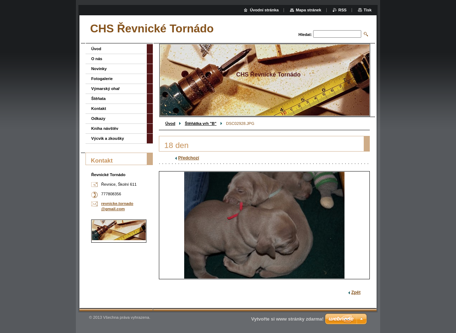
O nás (96, 59)
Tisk (368, 10)
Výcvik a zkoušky (107, 138)
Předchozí (188, 157)
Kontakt (98, 108)
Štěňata (98, 98)
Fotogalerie (102, 78)
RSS (342, 10)
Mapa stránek (308, 10)
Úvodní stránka (264, 10)
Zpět (356, 292)
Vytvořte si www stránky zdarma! (287, 319)
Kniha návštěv (104, 128)
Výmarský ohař (105, 88)
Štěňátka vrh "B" (201, 123)
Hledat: (305, 34)
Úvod (170, 123)
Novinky (99, 69)
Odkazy (98, 118)
